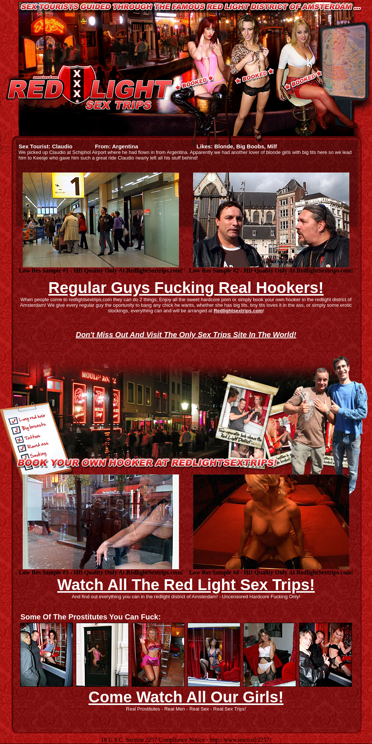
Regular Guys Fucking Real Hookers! (186, 287)
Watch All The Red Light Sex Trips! (186, 584)
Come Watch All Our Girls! (186, 697)
